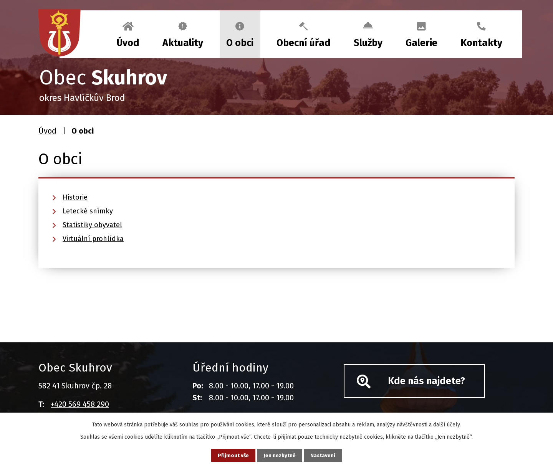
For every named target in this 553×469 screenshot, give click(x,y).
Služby (368, 43)
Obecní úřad (303, 43)
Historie (75, 197)
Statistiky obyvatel (92, 225)
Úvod (128, 43)
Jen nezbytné (279, 455)
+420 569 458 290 (80, 404)
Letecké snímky (88, 211)
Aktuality (182, 43)
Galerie (421, 43)
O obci (239, 43)
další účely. (447, 424)
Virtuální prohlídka (93, 238)
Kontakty (481, 43)
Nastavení (326, 455)
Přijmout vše (230, 455)
